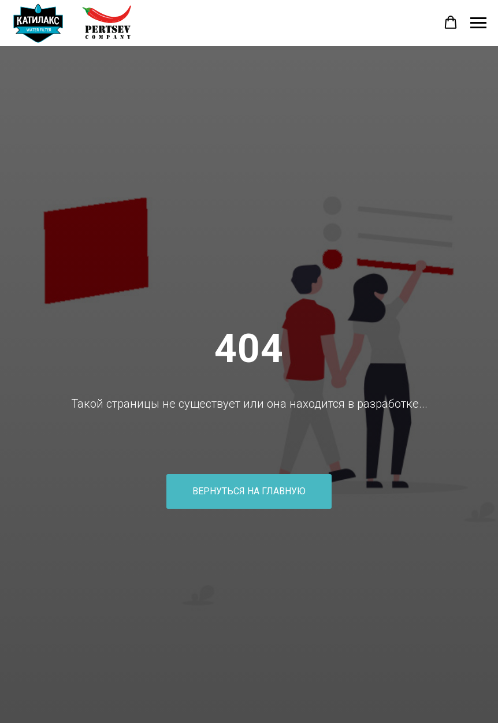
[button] (451, 22)
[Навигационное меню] (478, 23)
